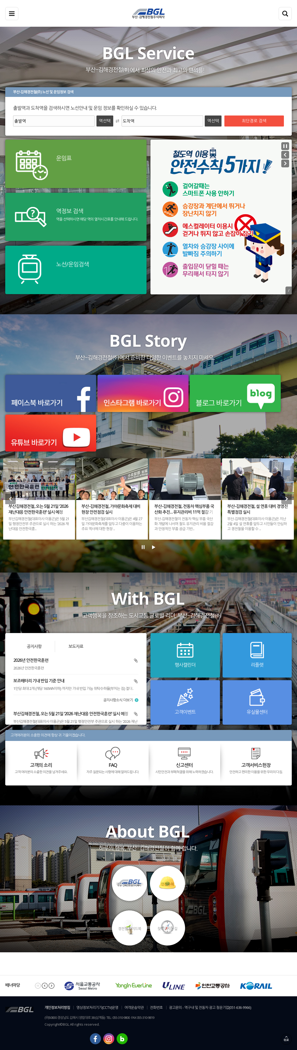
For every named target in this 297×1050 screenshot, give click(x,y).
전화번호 (156, 1007)
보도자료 (75, 646)
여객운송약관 (134, 1007)
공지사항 (34, 646)
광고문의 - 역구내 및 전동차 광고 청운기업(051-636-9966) (210, 1007)
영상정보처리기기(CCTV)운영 (97, 1007)
